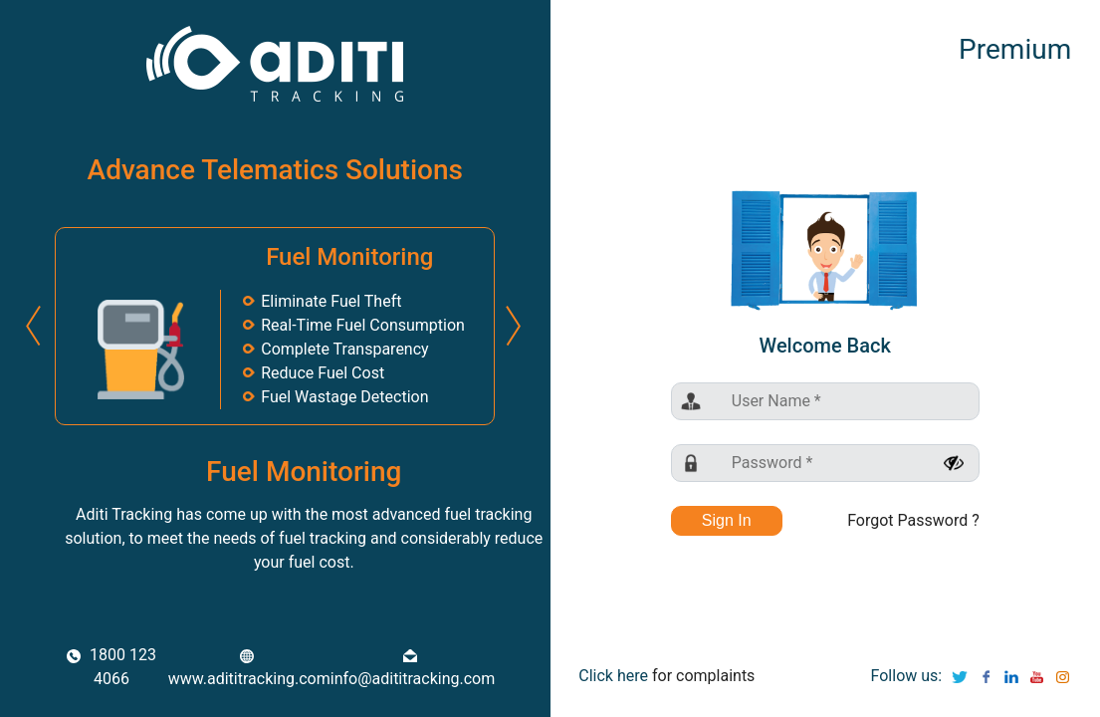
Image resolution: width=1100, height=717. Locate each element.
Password (772, 462)
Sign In (727, 520)
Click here (613, 675)
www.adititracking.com (249, 668)
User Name (776, 400)
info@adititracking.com (413, 668)
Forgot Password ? (913, 520)
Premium (1015, 49)
